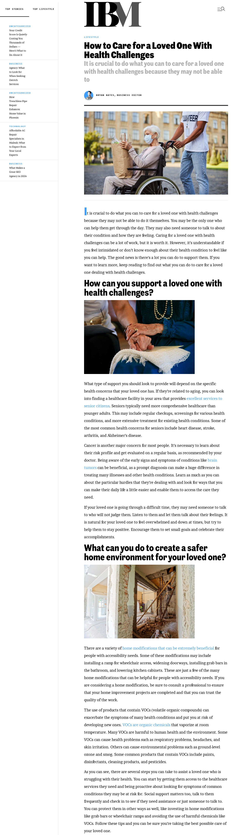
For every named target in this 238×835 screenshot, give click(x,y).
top (36, 9)
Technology (17, 126)
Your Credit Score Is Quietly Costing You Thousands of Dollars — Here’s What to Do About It (18, 42)
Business (15, 63)
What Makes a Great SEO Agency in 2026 (18, 171)
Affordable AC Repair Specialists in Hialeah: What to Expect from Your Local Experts (17, 143)
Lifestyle (46, 9)
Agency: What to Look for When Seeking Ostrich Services (17, 76)
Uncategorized (20, 26)
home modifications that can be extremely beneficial (168, 648)
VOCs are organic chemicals (146, 725)
